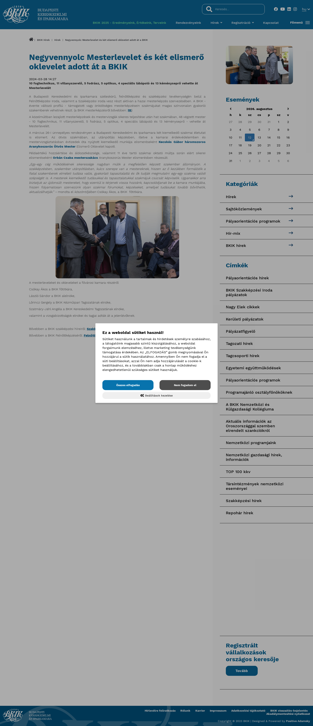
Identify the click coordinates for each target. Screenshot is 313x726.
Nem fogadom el (185, 385)
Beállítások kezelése (156, 395)
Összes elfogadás (128, 385)
